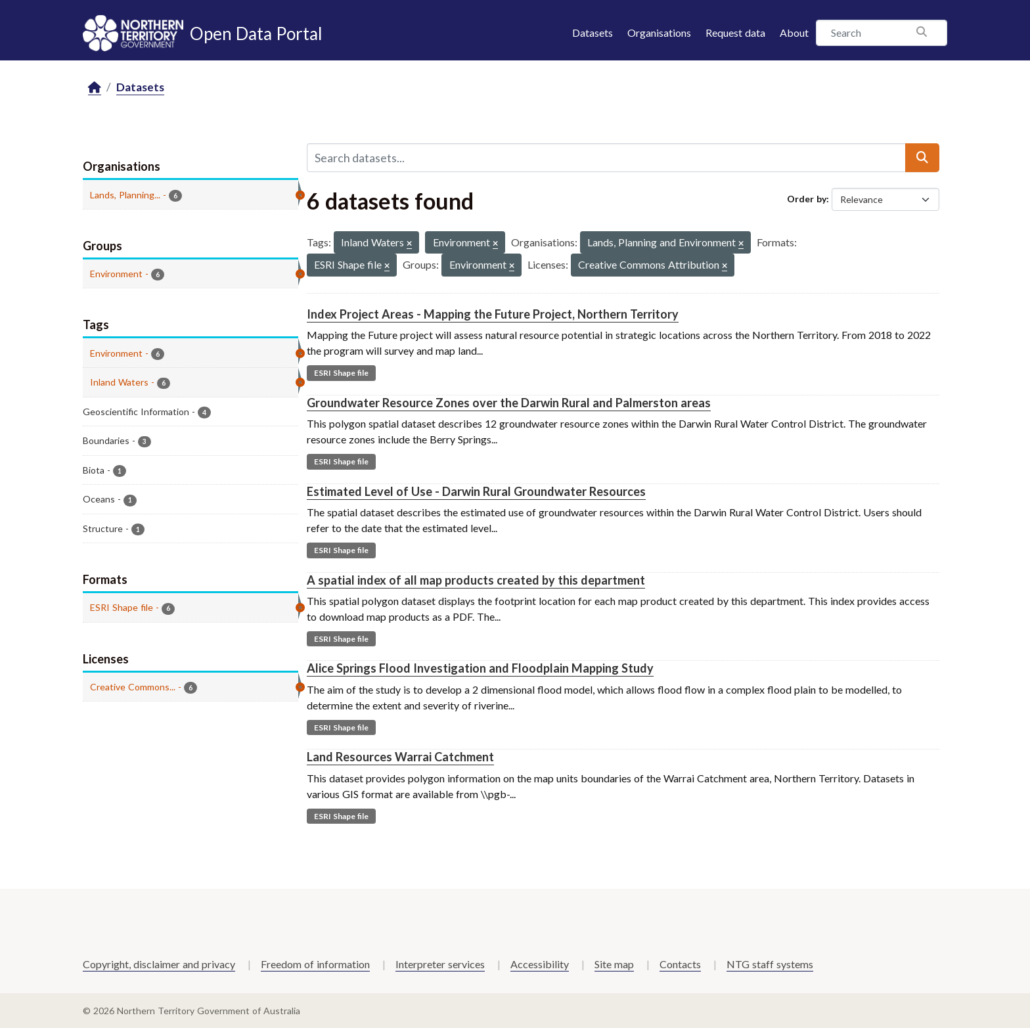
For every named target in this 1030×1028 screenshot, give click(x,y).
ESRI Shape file (341, 373)
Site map (614, 964)
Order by (806, 198)
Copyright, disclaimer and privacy (159, 964)
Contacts (680, 964)
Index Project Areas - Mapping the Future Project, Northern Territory (493, 314)
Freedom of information (315, 964)
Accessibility (539, 964)
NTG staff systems (770, 964)
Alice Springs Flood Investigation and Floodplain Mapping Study (480, 668)
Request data (735, 32)
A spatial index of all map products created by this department (476, 580)
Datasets (592, 32)
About (794, 32)
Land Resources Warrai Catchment (400, 756)
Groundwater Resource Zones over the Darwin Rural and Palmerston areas (509, 402)
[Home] (94, 87)
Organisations (659, 32)
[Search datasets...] (606, 157)
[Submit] (922, 157)
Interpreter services (440, 964)
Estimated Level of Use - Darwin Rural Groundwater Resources (476, 491)
